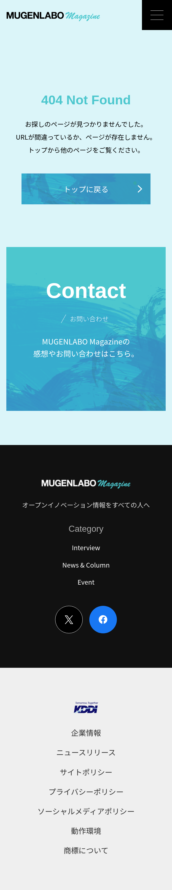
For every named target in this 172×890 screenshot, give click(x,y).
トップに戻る (103, 188)
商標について (86, 850)
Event (86, 582)
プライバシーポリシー (86, 791)
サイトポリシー (86, 771)
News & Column (86, 564)
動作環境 (86, 830)
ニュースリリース (86, 752)
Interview (86, 547)
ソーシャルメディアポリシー (86, 810)
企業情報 (86, 732)
